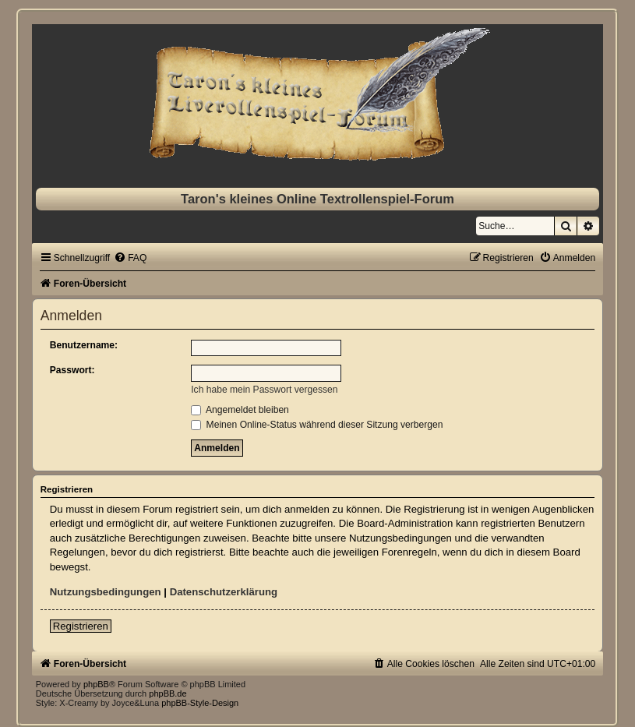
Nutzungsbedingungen (105, 592)
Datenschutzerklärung (224, 592)
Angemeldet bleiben (240, 409)
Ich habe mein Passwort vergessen (264, 389)
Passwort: (72, 370)
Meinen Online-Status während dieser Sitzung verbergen (317, 424)
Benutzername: (84, 345)
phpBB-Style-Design (199, 703)
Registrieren (80, 626)
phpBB (96, 684)
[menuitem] (130, 257)
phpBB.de (167, 693)
